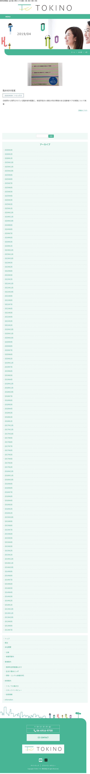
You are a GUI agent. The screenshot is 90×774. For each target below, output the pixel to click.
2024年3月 (8, 242)
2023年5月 (8, 263)
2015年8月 (8, 526)
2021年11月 (9, 288)
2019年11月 (9, 363)
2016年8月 (8, 488)
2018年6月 (8, 401)
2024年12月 (9, 213)
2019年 (80, 52)
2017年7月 (8, 446)
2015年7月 (8, 530)
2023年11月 (9, 254)
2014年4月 (8, 593)
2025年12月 (9, 163)
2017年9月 (8, 438)
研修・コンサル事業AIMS (15, 676)
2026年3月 (8, 150)
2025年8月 (8, 179)
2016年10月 (9, 480)
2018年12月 (9, 384)
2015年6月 (8, 534)
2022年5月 (8, 275)
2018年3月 (8, 413)
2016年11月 (9, 476)
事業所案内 (10, 657)
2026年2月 (8, 154)
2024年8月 (8, 229)
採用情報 (9, 695)
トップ (7, 639)
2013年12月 (9, 609)
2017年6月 (8, 451)
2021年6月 (8, 309)
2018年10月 (9, 392)
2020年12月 (9, 330)
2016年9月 (8, 484)
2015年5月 (8, 538)
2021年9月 (8, 296)
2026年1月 (8, 158)
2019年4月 (8, 380)
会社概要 (8, 647)
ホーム (73, 52)
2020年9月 (8, 342)
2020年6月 (8, 355)
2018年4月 (8, 409)
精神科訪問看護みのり (14, 667)
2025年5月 (8, 192)
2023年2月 (8, 267)
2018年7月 (8, 396)
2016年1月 (8, 513)
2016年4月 (8, 501)
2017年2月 (8, 467)
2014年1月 (8, 605)
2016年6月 (8, 497)
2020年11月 (9, 334)
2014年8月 (8, 576)
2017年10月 (9, 434)
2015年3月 (8, 547)
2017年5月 (8, 455)
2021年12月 (9, 284)
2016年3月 (8, 505)
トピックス (18, 96)
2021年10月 (9, 292)
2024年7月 (8, 234)
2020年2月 (8, 359)
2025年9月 (8, 175)
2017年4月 (8, 459)
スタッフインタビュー (14, 690)
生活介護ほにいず (12, 671)
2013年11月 (9, 613)
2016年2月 (8, 509)
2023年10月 (9, 259)
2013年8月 (8, 626)
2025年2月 (8, 204)
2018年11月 (9, 388)
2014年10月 (9, 567)
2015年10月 (9, 517)
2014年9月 (8, 572)
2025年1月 (8, 209)
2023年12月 (9, 250)
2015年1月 (8, 555)
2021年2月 (8, 325)
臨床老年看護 (9, 91)
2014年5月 (8, 588)
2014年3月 (8, 597)
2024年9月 (8, 225)
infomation (9, 700)
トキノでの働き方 (12, 686)
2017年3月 (8, 463)
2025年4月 (8, 196)
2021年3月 (8, 321)
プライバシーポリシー (49, 766)
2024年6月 (8, 238)
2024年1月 (8, 246)
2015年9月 (8, 522)
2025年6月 (8, 188)
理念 (6, 643)
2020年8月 (8, 346)
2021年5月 (8, 313)
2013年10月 (9, 618)
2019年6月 (8, 371)
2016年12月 (9, 471)
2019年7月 (8, 367)
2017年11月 (9, 430)
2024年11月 (9, 217)
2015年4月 (8, 542)
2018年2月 (8, 417)
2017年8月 (8, 442)
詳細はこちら (82, 111)
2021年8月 (8, 300)
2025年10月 (9, 171)
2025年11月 (9, 167)
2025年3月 (8, 200)
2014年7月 (8, 580)
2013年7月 (8, 630)
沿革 (7, 652)
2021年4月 (8, 317)
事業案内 (8, 662)
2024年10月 (9, 221)
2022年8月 (8, 271)
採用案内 (8, 681)
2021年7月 (8, 305)
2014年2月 (8, 601)
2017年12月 (9, 426)
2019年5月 (8, 375)
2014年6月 (8, 584)
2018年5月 (8, 405)
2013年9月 (8, 622)
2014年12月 (9, 559)
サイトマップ (34, 766)
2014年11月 (9, 563)
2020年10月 (9, 338)
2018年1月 (8, 421)
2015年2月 (8, 551)
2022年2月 (8, 279)
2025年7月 (8, 183)
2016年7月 (8, 492)
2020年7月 (8, 350)
